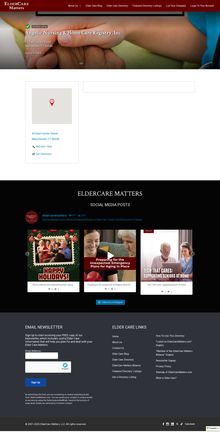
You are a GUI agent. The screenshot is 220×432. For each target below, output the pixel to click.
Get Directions (43, 154)
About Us (73, 5)
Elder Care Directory (117, 5)
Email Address (33, 351)
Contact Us (118, 348)
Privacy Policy (163, 367)
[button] (213, 429)
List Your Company (176, 5)
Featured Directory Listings (147, 5)
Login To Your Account (202, 5)
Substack (190, 424)
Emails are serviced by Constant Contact (54, 404)
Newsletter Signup (166, 361)
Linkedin (172, 425)
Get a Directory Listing (124, 378)
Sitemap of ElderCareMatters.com (174, 373)
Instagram (167, 425)
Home (115, 337)
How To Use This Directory (170, 336)
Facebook (163, 425)
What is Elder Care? (166, 378)
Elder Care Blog (94, 5)
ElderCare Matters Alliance (126, 366)
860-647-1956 (44, 146)
